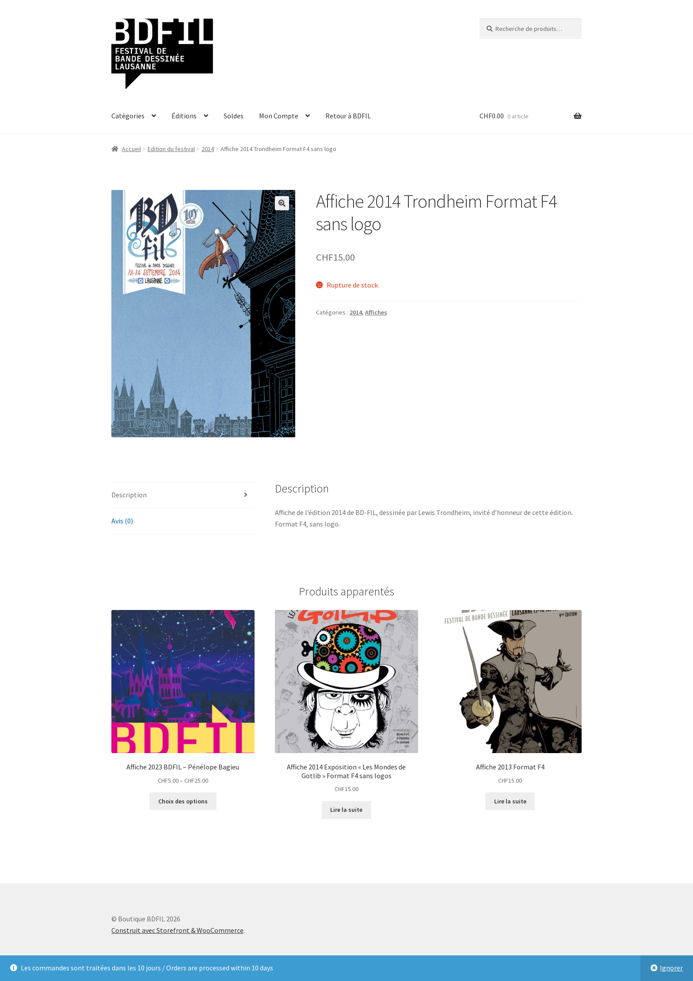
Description (129, 494)
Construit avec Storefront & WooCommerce (177, 930)
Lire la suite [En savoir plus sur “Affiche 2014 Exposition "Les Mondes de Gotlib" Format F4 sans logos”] (346, 810)
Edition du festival (171, 149)
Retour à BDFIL (348, 115)
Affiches (376, 312)
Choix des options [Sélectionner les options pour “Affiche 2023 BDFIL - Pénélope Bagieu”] (183, 801)
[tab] (183, 495)
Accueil (131, 149)
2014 (208, 149)
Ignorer (671, 967)
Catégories (128, 115)
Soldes (234, 115)
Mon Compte (278, 115)
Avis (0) (122, 520)
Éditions (184, 115)
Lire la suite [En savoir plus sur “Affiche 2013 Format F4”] (510, 801)
